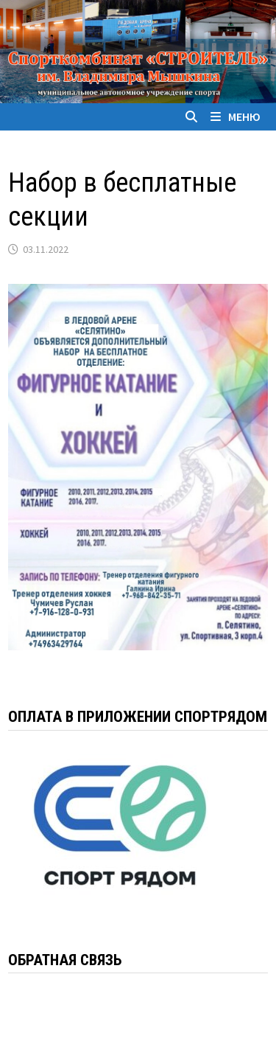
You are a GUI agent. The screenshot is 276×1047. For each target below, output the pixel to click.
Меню (235, 116)
